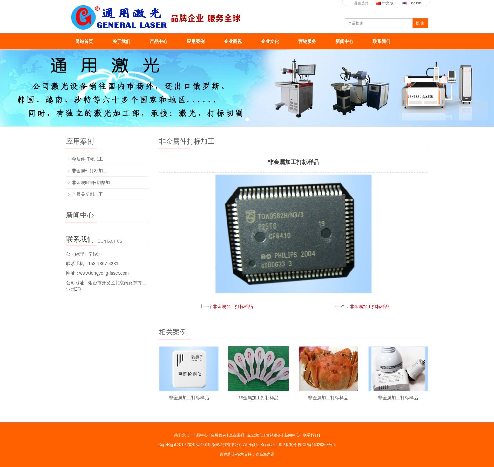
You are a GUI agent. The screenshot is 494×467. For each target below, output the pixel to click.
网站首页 (84, 41)
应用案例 (196, 41)
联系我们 (381, 41)
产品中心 (158, 41)
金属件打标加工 (87, 158)
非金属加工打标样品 (233, 306)
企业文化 (270, 41)
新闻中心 (344, 41)
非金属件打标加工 (89, 170)
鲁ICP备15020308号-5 (317, 445)
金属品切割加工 (87, 194)
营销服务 (307, 41)
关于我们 (121, 41)
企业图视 (233, 41)
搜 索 (420, 23)
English (411, 3)
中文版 (385, 3)
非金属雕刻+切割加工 (93, 182)
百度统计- (228, 454)
